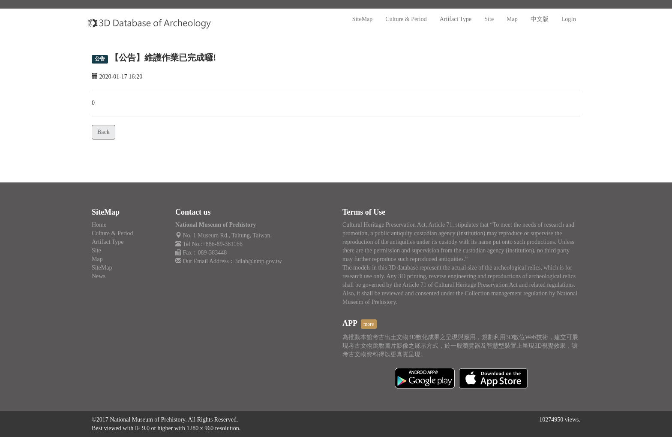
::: (225, 12)
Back (103, 132)
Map (512, 19)
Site (489, 19)
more (368, 324)
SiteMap (362, 19)
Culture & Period (405, 19)
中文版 (540, 19)
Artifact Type (456, 19)
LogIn (568, 19)
